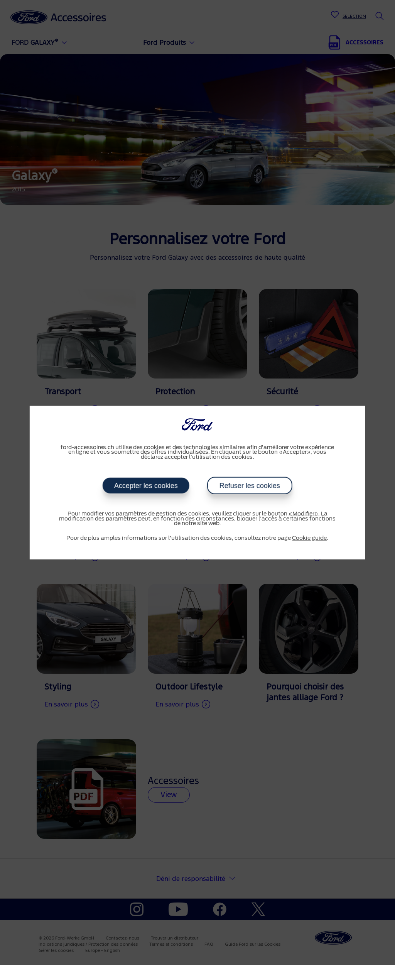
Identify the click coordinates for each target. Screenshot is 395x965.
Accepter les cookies (146, 486)
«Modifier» (303, 514)
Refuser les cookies (249, 486)
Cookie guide (309, 538)
